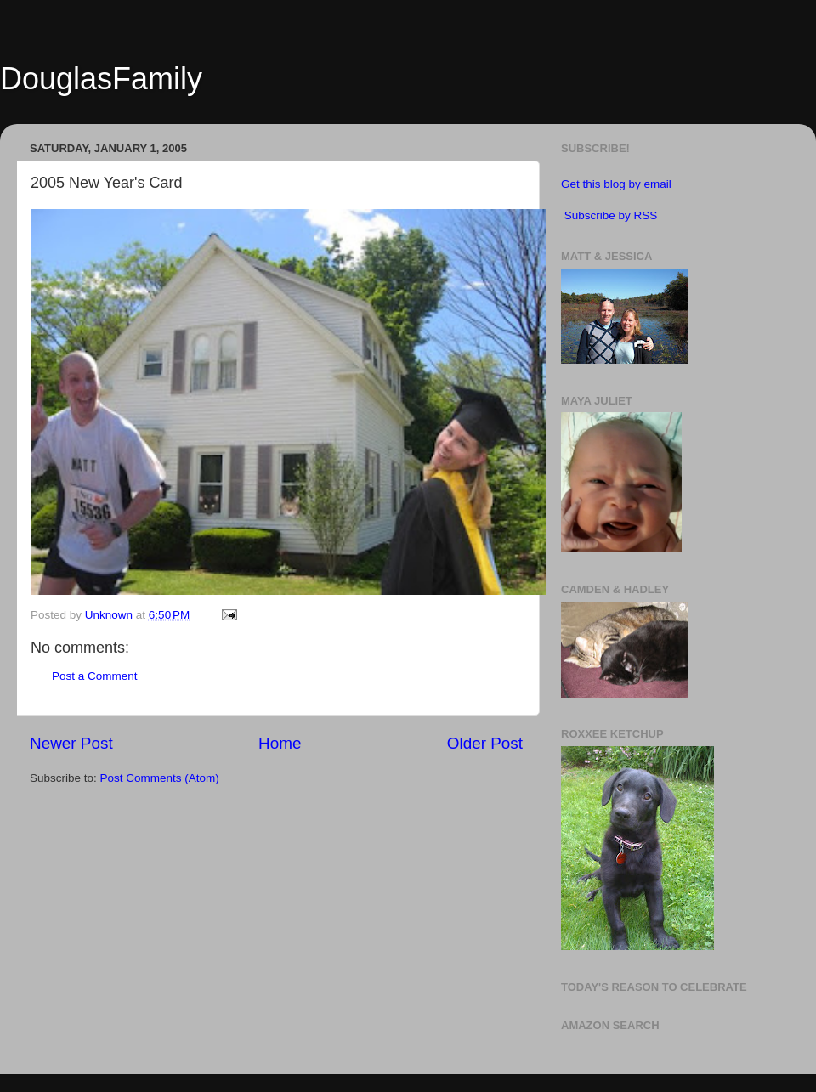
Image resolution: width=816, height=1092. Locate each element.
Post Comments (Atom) (159, 778)
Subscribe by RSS (611, 215)
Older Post (485, 743)
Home (279, 743)
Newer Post (71, 743)
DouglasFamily (101, 78)
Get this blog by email (616, 184)
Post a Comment (95, 676)
